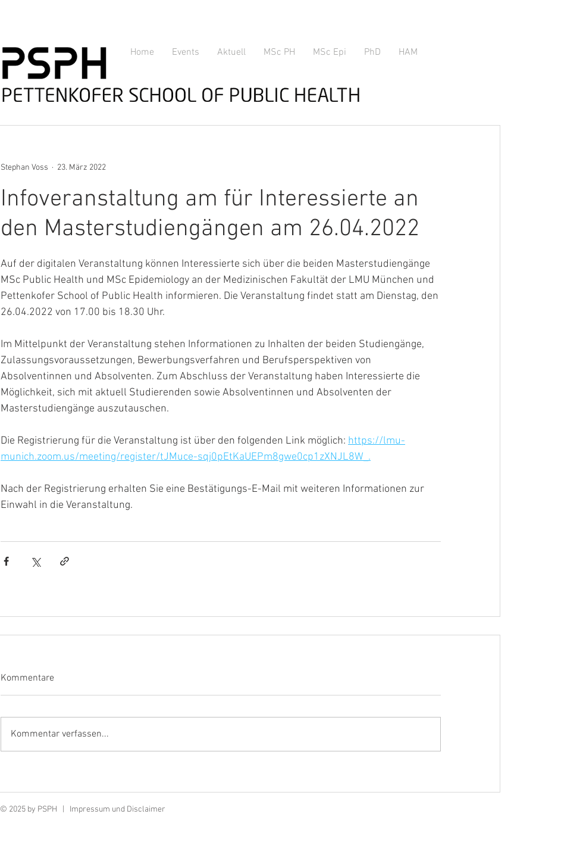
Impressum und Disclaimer (117, 809)
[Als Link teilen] (64, 561)
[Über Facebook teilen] (6, 561)
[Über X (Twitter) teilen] (35, 561)
